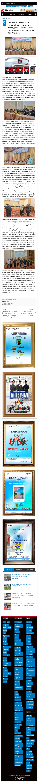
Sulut (8, 673)
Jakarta (29, 644)
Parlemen (29, 754)
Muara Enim (18, 703)
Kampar (17, 681)
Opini (28, 749)
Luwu (16, 692)
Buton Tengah (18, 662)
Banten (17, 635)
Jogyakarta (6, 636)
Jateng (5, 630)
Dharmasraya (18, 665)
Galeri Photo (29, 569)
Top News (9, 569)
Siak (16, 730)
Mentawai (17, 697)
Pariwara (8, 301)
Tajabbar (17, 738)
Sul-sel (5, 660)
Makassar (29, 683)
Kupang (29, 678)
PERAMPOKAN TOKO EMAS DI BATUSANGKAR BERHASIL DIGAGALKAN (21, 576)
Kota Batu (29, 654)
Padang (29, 692)
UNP (28, 762)
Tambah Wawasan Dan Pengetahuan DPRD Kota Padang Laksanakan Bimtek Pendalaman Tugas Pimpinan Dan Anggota (21, 27)
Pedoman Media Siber (21, 6)
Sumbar (5, 676)
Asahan (17, 632)
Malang (29, 686)
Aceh (4, 622)
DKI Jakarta (30, 633)
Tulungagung (18, 762)
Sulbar (5, 668)
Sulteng (5, 670)
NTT (8, 655)
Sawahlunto (30, 704)
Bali (8, 622)
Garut (28, 641)
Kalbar (5, 638)
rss (35, 3)
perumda (29, 768)
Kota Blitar (30, 657)
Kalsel (4, 641)
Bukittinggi (30, 627)
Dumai (29, 638)
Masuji (17, 694)
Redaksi (30, 6)
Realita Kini (11, 775)
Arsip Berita (19, 569)
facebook (30, 3)
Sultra (4, 673)
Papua (5, 658)
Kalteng (5, 644)
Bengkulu (5, 625)
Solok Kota (30, 707)
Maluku (5, 652)
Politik (28, 760)
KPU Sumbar (30, 740)
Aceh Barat (18, 622)
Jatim (4, 633)
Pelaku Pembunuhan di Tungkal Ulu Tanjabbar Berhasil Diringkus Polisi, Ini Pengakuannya (22, 595)
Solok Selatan (18, 736)
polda (28, 771)
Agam (16, 629)
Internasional (30, 735)
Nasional (29, 746)
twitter (27, 3)
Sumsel (5, 679)
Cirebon (29, 630)
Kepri (9, 647)
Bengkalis (17, 647)
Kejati (28, 743)
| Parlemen (17, 14)
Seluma (17, 727)
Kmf (32, 743)
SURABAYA (30, 702)
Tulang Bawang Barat (17, 757)
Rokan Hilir (18, 722)
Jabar (4, 627)
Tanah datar (18, 741)
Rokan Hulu (18, 725)
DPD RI (29, 716)
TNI (33, 760)
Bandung (29, 622)
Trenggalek (18, 748)
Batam (17, 637)
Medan (29, 689)
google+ (33, 3)
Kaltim (4, 647)
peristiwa (29, 765)
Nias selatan (18, 705)
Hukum (29, 732)
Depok (29, 636)
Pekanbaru (30, 699)
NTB (4, 655)
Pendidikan (30, 757)
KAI (28, 738)
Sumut (5, 681)
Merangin (17, 700)
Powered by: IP (19, 780)
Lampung (5, 649)
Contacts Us (10, 6)
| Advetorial (26, 14)
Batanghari (18, 640)
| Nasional (8, 14)
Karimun (17, 684)
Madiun (29, 680)
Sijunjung (17, 733)
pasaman (17, 765)
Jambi (9, 627)
